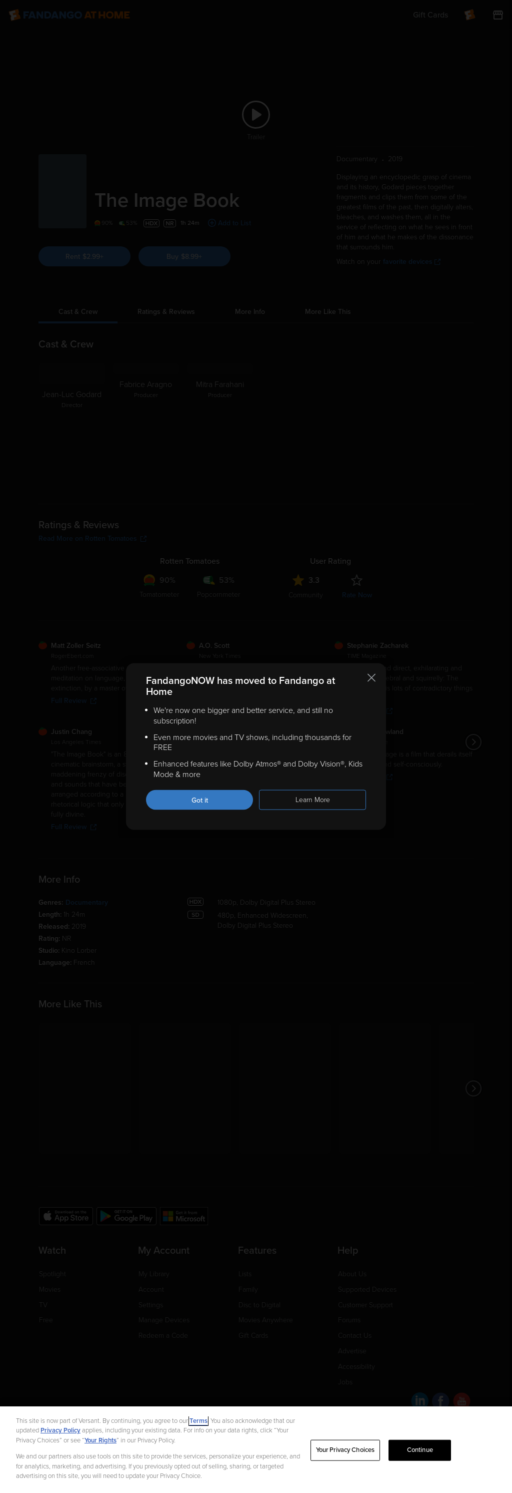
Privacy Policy (60, 1430)
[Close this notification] (371, 677)
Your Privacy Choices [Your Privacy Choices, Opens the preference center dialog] (345, 1450)
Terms (199, 1421)
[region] (256, 1449)
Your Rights (100, 1440)
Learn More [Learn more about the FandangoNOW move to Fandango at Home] (313, 799)
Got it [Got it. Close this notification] (200, 800)
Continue (420, 1450)
